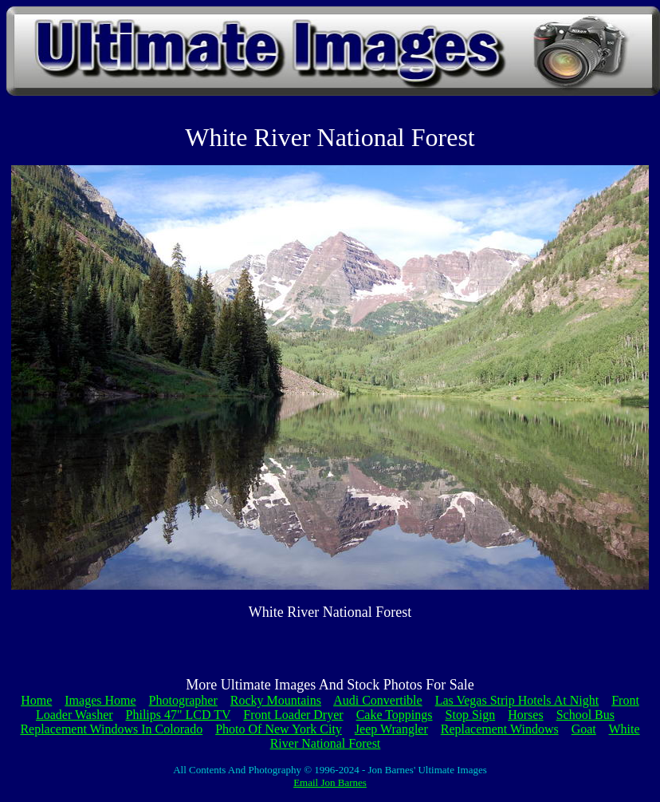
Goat (584, 729)
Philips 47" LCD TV (178, 714)
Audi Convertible (377, 700)
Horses (525, 714)
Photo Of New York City (278, 729)
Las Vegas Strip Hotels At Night (517, 700)
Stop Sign (471, 714)
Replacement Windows (500, 729)
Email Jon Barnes (330, 782)
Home (36, 700)
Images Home (100, 700)
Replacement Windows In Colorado (111, 729)
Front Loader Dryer (293, 714)
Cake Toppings (394, 714)
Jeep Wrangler (391, 729)
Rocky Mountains (275, 700)
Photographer (183, 700)
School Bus (585, 714)
